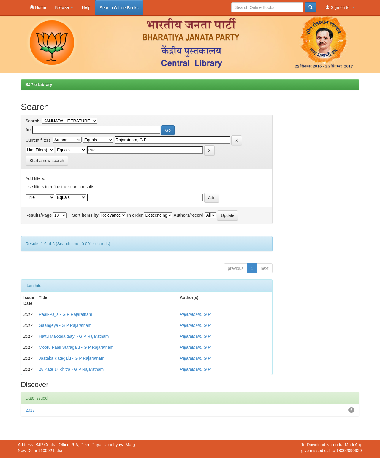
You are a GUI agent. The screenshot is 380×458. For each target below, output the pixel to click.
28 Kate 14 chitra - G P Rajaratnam (71, 369)
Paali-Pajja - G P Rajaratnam (65, 314)
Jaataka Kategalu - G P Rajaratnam (71, 358)
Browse (64, 7)
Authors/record (188, 215)
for (28, 129)
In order (135, 215)
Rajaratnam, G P (195, 314)
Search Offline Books (119, 7)
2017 (30, 410)
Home (38, 7)
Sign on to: (340, 7)
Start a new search (46, 160)
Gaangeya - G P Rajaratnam (65, 325)
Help (86, 7)
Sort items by (85, 215)
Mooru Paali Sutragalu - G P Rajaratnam (76, 347)
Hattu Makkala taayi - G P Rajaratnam (74, 336)
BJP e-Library (38, 84)
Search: (33, 120)
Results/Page (39, 215)
